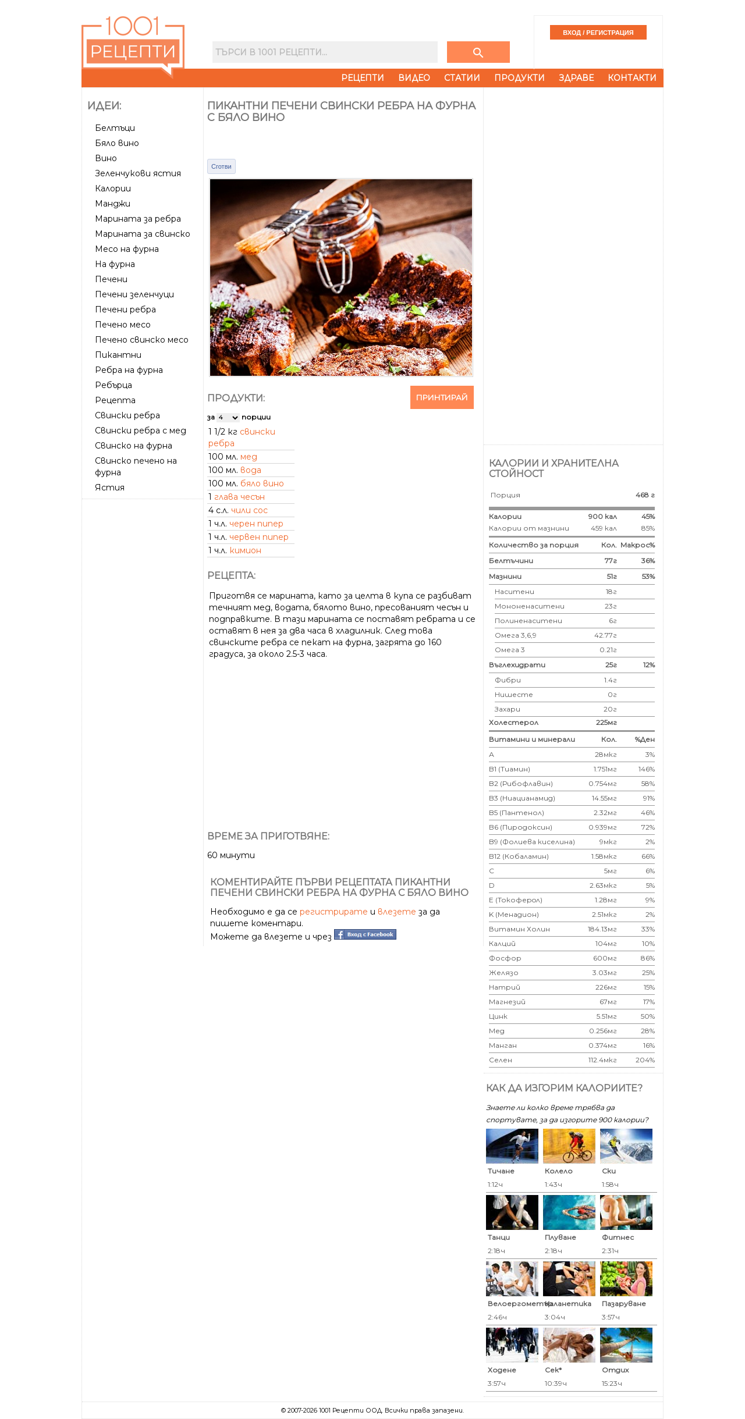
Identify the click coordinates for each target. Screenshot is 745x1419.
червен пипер (259, 537)
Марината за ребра (138, 219)
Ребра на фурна (129, 370)
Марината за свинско (142, 234)
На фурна (115, 264)
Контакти (632, 78)
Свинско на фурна (133, 445)
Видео (414, 78)
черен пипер (256, 523)
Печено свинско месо (142, 340)
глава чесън (239, 497)
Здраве (576, 78)
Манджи (112, 203)
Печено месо (123, 324)
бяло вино (262, 483)
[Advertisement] (144, 677)
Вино (106, 158)
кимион (245, 550)
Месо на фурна (127, 249)
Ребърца (113, 385)
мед (248, 456)
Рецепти (362, 78)
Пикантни (118, 355)
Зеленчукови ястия (138, 173)
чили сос (249, 510)
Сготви (221, 166)
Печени (111, 279)
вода (250, 470)
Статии (462, 78)
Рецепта (115, 400)
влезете (397, 911)
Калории (113, 188)
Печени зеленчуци (134, 294)
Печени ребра (125, 309)
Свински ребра (127, 415)
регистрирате (334, 911)
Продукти (519, 78)
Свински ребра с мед (140, 430)
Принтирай (442, 397)
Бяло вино (117, 143)
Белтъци (115, 128)
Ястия (110, 487)
